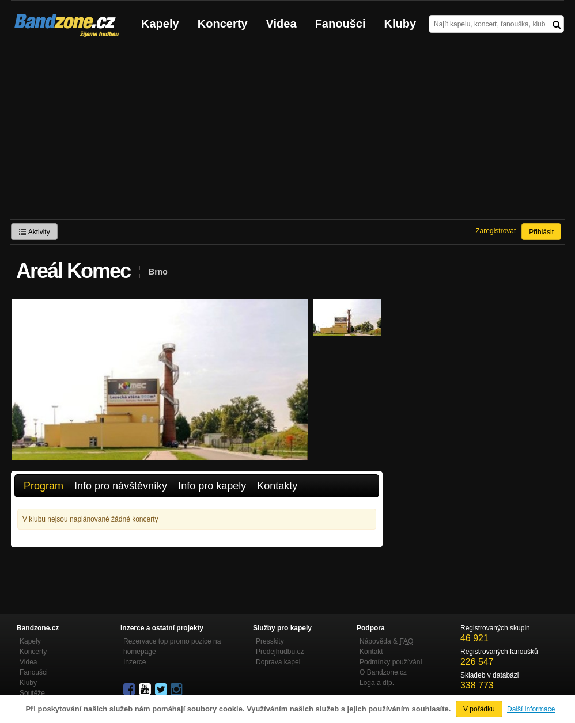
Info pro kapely (212, 486)
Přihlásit (541, 232)
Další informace (531, 709)
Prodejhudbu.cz (280, 652)
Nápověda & (386, 641)
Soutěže (32, 693)
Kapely (160, 23)
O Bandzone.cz (383, 672)
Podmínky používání (391, 662)
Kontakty (277, 486)
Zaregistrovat (495, 231)
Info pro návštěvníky (120, 486)
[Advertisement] (287, 133)
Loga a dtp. (377, 683)
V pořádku (479, 709)
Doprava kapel (278, 662)
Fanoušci (340, 23)
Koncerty (223, 23)
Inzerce (134, 662)
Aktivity (34, 232)
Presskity (270, 641)
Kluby (400, 23)
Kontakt (371, 652)
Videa (281, 23)
